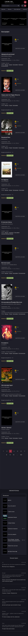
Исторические (4, 66)
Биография (15, 64)
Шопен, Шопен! (6, 427)
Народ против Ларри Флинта (10, 95)
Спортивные (21, 147)
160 (21, 455)
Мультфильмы (17, 9)
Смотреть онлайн (20, 48)
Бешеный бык (5, 137)
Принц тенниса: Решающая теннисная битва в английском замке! (13, 580)
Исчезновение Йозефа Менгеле (11, 302)
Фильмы (9, 9)
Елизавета (4, 343)
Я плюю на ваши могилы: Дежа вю (11, 617)
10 (13, 455)
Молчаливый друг (7, 385)
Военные (21, 64)
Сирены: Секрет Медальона (9, 593)
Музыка (20, 438)
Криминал (11, 232)
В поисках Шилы (6, 222)
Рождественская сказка (8, 628)
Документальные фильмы (7, 233)
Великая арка (5, 263)
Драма (10, 64)
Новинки (25, 9)
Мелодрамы (15, 190)
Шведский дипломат (8, 54)
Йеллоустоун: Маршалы (8, 566)
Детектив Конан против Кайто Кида (11, 605)
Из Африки (4, 180)
